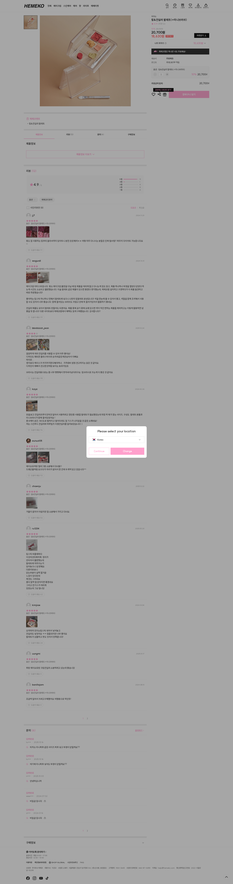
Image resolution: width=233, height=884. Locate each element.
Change (127, 451)
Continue (99, 451)
